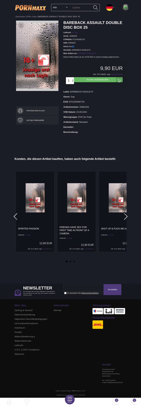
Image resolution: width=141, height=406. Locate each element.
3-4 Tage (74, 32)
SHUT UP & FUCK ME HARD (116, 228)
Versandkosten (117, 74)
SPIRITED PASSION (28, 228)
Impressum (20, 328)
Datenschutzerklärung (25, 314)
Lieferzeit (19, 345)
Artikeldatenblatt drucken (35, 111)
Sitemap (57, 310)
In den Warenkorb (105, 79)
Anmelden (112, 289)
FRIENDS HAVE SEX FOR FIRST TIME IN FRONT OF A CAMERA (74, 230)
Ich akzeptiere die (81, 293)
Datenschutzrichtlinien (90, 293)
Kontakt (18, 332)
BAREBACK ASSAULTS (87, 53)
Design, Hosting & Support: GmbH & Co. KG (70, 391)
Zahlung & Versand (24, 310)
